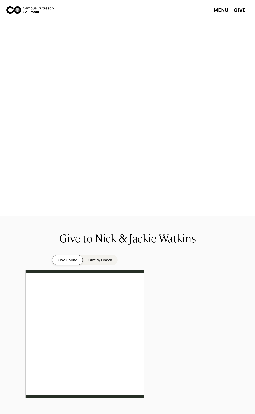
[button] (30, 10)
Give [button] (240, 10)
